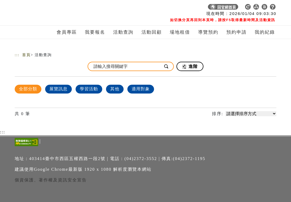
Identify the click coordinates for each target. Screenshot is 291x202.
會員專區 (67, 32)
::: (17, 55)
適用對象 (141, 89)
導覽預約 (208, 32)
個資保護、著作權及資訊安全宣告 (51, 180)
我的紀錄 (265, 32)
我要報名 (95, 32)
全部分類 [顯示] (28, 89)
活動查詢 (123, 32)
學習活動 (89, 89)
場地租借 (180, 32)
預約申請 (236, 32)
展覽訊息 (58, 89)
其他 (114, 89)
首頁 (26, 55)
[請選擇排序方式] (250, 113)
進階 (190, 66)
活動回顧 (151, 32)
